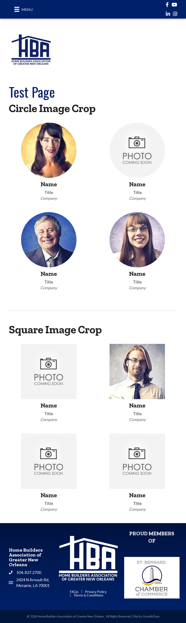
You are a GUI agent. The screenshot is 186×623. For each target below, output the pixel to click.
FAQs (74, 591)
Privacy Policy (96, 591)
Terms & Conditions (88, 595)
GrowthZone (151, 616)
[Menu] (23, 9)
